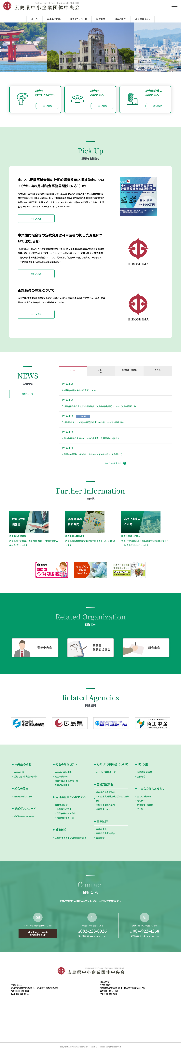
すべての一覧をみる (112, 463)
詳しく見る (47, 106)
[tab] (73, 371)
